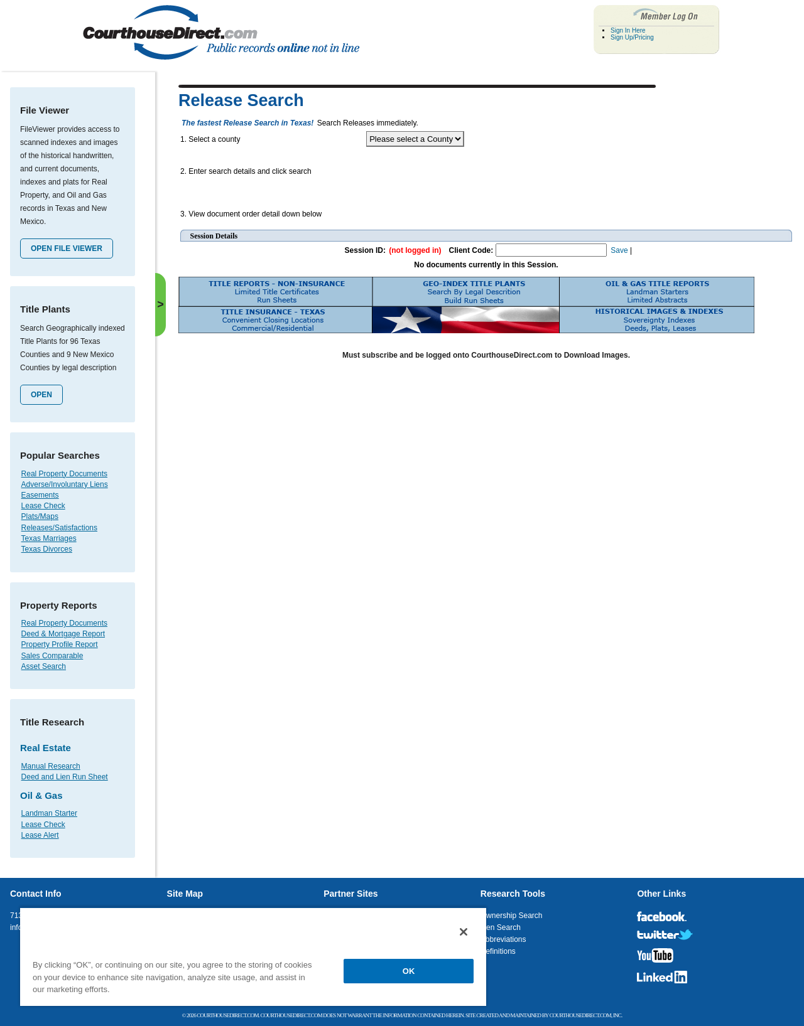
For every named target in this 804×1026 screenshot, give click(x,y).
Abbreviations (503, 939)
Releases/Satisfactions (59, 527)
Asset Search (43, 666)
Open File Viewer (66, 248)
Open (41, 394)
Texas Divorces (46, 549)
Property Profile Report (59, 644)
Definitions (498, 951)
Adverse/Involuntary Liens (64, 484)
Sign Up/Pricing (632, 37)
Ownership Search (512, 915)
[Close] (463, 932)
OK (409, 971)
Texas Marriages (49, 538)
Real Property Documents (64, 473)
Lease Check (43, 505)
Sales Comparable (52, 655)
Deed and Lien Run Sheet (64, 776)
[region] (253, 956)
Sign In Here (628, 30)
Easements (40, 495)
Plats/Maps (39, 516)
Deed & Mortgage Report (63, 633)
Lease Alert (40, 835)
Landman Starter (49, 813)
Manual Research (50, 766)
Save (619, 250)
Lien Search (501, 927)
